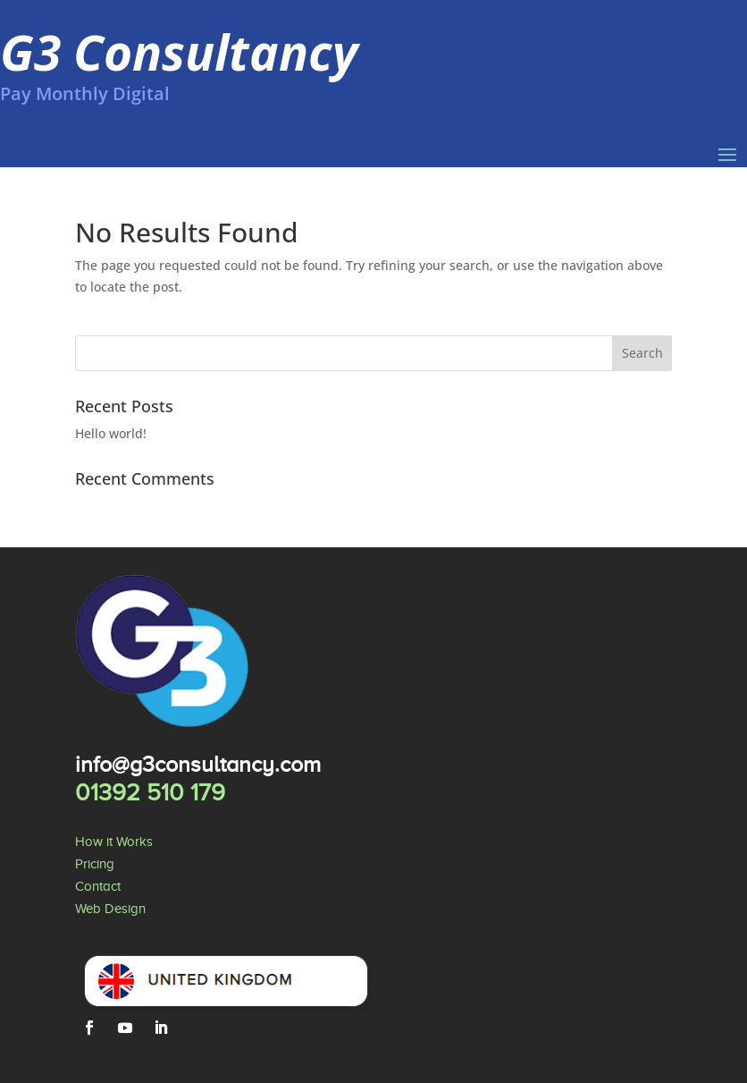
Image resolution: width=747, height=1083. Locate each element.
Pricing (94, 864)
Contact (98, 886)
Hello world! (111, 433)
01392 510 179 (150, 792)
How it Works (114, 841)
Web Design (110, 908)
